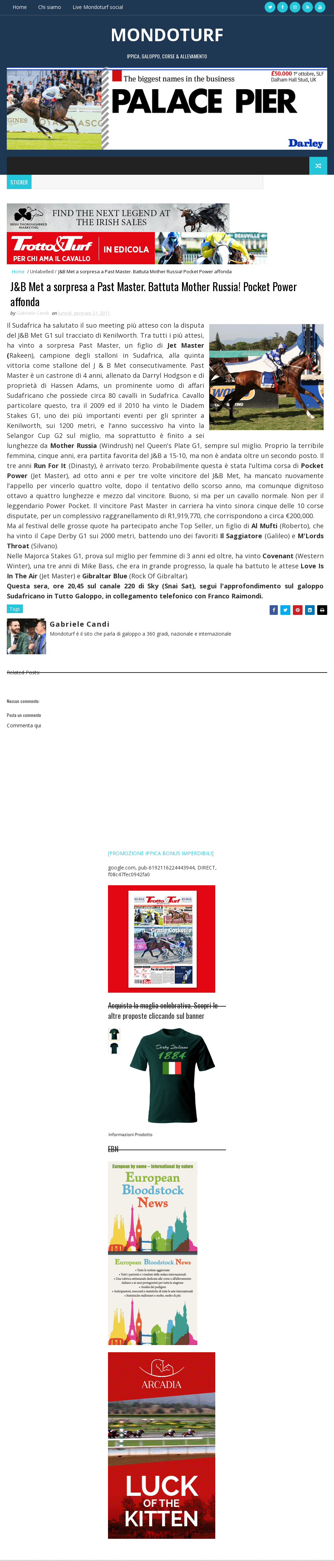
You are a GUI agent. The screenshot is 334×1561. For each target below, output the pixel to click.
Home (20, 7)
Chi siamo (49, 7)
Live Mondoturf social (98, 7)
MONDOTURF (167, 34)
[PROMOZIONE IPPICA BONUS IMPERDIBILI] (160, 854)
